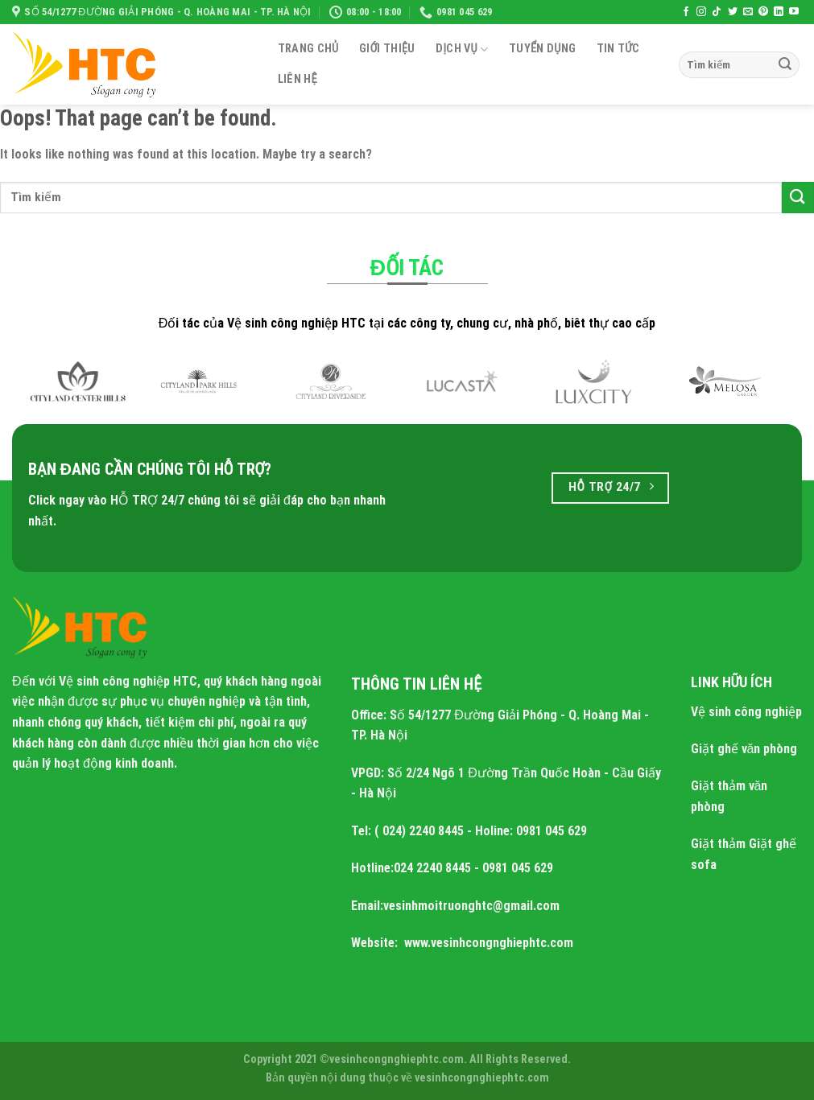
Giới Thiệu (387, 49)
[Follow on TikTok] (716, 12)
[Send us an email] (748, 12)
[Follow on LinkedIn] (778, 12)
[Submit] (785, 65)
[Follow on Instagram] (701, 12)
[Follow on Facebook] (686, 12)
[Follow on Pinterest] (763, 12)
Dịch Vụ (462, 49)
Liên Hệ (297, 79)
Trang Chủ (308, 49)
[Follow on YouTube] (794, 12)
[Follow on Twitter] (733, 12)
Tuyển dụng (542, 49)
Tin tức (618, 49)
